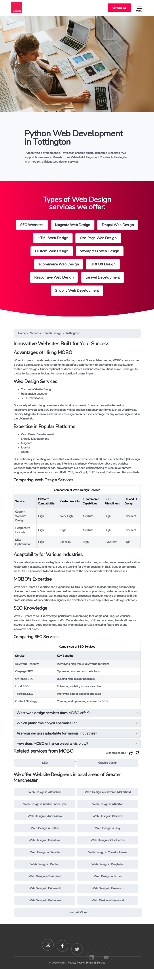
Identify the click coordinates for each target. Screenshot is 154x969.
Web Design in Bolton (45, 828)
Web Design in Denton (44, 864)
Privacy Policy (76, 962)
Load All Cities (78, 912)
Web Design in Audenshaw (45, 816)
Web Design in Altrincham (44, 792)
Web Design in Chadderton (108, 840)
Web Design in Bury (107, 828)
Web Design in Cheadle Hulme (107, 852)
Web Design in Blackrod (107, 816)
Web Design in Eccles (108, 876)
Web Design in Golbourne (44, 900)
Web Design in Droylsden (107, 864)
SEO (45, 763)
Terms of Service (95, 962)
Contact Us (119, 8)
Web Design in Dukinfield (45, 876)
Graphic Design (107, 763)
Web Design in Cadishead (44, 840)
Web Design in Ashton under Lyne (45, 804)
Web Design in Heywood (108, 900)
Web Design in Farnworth (108, 888)
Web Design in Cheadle (45, 852)
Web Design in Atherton (107, 804)
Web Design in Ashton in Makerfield (108, 792)
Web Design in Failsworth (44, 888)
